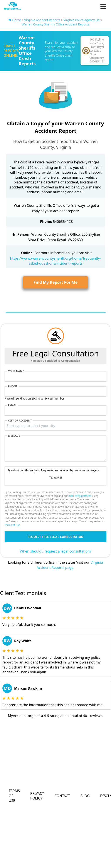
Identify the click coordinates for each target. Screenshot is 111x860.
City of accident (20, 420)
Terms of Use (12, 525)
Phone (12, 386)
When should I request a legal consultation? (55, 551)
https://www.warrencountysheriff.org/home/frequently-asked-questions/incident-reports (55, 260)
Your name (16, 371)
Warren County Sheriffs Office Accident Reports (55, 24)
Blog (85, 795)
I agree (57, 477)
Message (14, 436)
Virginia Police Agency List (81, 20)
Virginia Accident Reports (42, 20)
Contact (62, 795)
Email (12, 405)
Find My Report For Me (55, 282)
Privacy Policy (37, 796)
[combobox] (55, 425)
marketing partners (79, 496)
